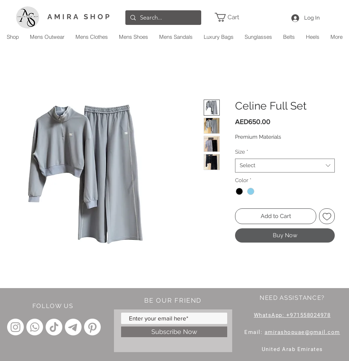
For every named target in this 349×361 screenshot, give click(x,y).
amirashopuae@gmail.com (302, 332)
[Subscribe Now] (174, 332)
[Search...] (163, 17)
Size (241, 152)
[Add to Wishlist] (327, 216)
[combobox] (285, 165)
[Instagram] (15, 327)
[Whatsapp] (34, 327)
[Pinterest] (92, 327)
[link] (237, 17)
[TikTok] (54, 327)
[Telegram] (73, 327)
